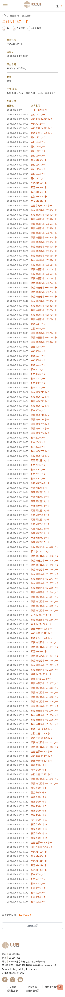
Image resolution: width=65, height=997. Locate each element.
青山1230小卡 (38, 169)
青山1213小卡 (38, 141)
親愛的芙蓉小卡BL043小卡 (44, 578)
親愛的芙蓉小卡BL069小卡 (44, 587)
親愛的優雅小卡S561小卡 (44, 264)
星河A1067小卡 (39, 182)
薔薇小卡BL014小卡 (41, 678)
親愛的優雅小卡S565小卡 (44, 273)
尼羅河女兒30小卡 (40, 515)
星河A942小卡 (38, 123)
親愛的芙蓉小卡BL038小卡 (44, 556)
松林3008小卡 (38, 378)
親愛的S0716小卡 (40, 419)
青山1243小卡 (38, 164)
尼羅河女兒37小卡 (40, 492)
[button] (32, 101)
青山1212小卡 (38, 137)
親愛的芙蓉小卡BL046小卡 (44, 569)
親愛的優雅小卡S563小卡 (44, 255)
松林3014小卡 (38, 387)
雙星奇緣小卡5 (38, 797)
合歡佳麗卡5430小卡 (41, 728)
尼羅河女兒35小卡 (40, 496)
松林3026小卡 (38, 374)
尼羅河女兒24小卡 (40, 460)
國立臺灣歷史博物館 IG (12, 979)
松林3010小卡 (38, 410)
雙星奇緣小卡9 (38, 815)
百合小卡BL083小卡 (41, 624)
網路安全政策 (32, 990)
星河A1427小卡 (39, 865)
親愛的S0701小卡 (40, 424)
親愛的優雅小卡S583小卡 (44, 305)
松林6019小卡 (38, 892)
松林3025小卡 (38, 369)
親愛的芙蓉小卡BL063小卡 (44, 610)
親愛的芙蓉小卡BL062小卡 (44, 687)
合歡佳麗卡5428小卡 (41, 751)
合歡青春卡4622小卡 (41, 128)
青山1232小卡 (38, 173)
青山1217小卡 (38, 178)
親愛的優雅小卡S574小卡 (44, 333)
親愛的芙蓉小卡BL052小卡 (44, 574)
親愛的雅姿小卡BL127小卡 (44, 683)
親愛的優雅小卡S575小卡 (44, 292)
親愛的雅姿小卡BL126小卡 (44, 560)
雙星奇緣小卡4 (38, 792)
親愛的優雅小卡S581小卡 (44, 287)
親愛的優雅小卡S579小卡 (44, 319)
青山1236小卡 (38, 146)
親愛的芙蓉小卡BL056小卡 (44, 660)
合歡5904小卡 (38, 323)
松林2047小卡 (38, 469)
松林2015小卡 (38, 465)
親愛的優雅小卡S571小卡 (44, 232)
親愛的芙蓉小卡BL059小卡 (44, 605)
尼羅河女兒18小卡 (40, 528)
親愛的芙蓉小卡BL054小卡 (44, 596)
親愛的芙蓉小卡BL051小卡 (44, 742)
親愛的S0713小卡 (40, 392)
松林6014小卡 (38, 874)
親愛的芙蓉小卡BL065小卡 (44, 665)
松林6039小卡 (38, 888)
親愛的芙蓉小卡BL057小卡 (44, 706)
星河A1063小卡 (39, 192)
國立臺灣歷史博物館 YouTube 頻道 (20, 979)
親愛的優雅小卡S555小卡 (44, 210)
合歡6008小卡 (38, 346)
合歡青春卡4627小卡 (41, 119)
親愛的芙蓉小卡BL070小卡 (44, 701)
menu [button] (5, 4)
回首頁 (4, 15)
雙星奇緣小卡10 (39, 819)
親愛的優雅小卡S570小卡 (44, 269)
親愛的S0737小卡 (40, 451)
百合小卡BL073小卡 (41, 615)
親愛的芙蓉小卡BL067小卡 (44, 642)
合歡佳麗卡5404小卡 (41, 760)
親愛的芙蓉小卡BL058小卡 (44, 696)
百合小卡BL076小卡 (41, 551)
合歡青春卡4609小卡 (41, 637)
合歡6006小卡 (38, 360)
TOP (60, 987)
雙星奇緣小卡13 (39, 833)
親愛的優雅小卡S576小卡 (44, 337)
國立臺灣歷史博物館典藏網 (33, 4)
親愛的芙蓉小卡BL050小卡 (44, 565)
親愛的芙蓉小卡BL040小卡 (44, 710)
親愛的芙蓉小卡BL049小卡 (44, 724)
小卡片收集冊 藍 (39, 110)
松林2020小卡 (38, 437)
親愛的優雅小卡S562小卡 (44, 260)
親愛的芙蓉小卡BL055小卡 (44, 546)
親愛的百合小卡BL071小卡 (44, 656)
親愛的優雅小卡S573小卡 (44, 314)
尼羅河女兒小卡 (39, 487)
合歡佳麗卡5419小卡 (41, 633)
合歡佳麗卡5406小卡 (41, 733)
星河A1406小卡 (39, 869)
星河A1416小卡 (39, 851)
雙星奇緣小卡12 (39, 829)
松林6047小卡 (38, 878)
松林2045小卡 (38, 442)
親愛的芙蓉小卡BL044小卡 (44, 692)
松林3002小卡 (38, 383)
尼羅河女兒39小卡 (40, 533)
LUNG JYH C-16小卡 (41, 847)
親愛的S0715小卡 (40, 414)
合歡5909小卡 (38, 328)
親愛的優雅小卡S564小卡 (44, 237)
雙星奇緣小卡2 (38, 769)
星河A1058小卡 (39, 187)
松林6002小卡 (38, 901)
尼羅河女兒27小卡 (40, 542)
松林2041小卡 (38, 478)
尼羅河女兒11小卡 (40, 519)
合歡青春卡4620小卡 (41, 132)
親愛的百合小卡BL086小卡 (44, 619)
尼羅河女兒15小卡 (40, 510)
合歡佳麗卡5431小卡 (41, 774)
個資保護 (32, 986)
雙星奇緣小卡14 (39, 838)
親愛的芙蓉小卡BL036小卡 (44, 715)
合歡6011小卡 (38, 364)
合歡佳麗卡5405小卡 (41, 756)
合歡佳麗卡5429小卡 (41, 738)
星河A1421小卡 (39, 860)
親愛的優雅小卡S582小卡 (44, 342)
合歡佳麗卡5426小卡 (41, 842)
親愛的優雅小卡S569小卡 (44, 246)
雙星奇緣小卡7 (38, 806)
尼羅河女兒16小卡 (40, 524)
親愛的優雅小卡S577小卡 (44, 278)
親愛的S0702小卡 (40, 396)
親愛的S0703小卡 (40, 428)
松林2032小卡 (38, 446)
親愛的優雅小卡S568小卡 (44, 251)
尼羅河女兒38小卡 (40, 537)
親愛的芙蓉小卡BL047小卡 (44, 647)
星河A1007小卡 (39, 651)
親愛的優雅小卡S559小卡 (44, 228)
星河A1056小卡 (39, 160)
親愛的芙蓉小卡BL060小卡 (44, 669)
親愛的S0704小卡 (40, 433)
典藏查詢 (14, 15)
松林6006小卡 (38, 897)
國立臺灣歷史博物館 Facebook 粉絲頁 (5, 979)
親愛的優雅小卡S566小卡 (44, 242)
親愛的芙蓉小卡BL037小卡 (44, 583)
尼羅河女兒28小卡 (40, 501)
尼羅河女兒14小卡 (40, 505)
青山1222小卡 (38, 151)
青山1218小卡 (38, 114)
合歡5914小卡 (38, 355)
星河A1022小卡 (39, 196)
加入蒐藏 (36, 28)
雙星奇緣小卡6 (38, 801)
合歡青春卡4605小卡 (41, 628)
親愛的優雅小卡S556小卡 (44, 223)
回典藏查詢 (32, 925)
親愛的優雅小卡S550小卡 (44, 214)
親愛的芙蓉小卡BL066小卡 (44, 747)
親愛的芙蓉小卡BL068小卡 (44, 601)
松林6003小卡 (38, 883)
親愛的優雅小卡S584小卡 (44, 296)
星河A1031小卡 (39, 201)
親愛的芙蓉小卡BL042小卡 (44, 783)
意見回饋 (20, 28)
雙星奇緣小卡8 (38, 810)
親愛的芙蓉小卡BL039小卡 (44, 719)
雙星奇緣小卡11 (39, 824)
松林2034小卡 (38, 474)
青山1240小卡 (38, 155)
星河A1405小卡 (39, 856)
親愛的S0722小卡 (40, 405)
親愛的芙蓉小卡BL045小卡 (44, 778)
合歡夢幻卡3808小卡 (41, 205)
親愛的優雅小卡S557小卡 (44, 219)
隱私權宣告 (12, 990)
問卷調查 (11, 986)
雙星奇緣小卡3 (38, 787)
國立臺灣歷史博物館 (11, 945)
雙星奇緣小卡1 (38, 765)
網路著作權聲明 (53, 986)
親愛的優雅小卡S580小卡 (44, 301)
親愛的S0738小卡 (40, 455)
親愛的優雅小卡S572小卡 (44, 283)
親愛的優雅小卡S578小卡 (44, 310)
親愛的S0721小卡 (40, 401)
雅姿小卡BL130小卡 (41, 674)
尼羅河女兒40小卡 (40, 483)
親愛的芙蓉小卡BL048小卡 (44, 592)
